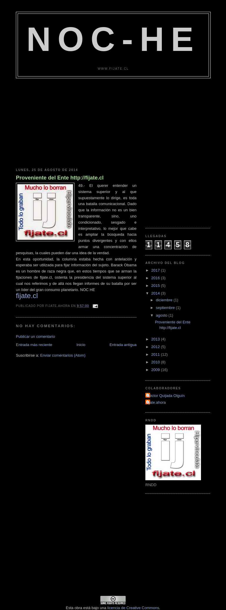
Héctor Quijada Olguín (166, 395)
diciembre (165, 300)
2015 (156, 285)
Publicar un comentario (35, 336)
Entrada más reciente (34, 345)
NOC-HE (113, 39)
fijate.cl (27, 296)
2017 (156, 270)
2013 (156, 339)
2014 (156, 293)
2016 (156, 278)
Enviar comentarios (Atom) (62, 355)
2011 (156, 354)
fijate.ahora (156, 402)
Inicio (81, 345)
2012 (156, 347)
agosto (162, 315)
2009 (156, 370)
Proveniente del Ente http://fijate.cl (60, 178)
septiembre (166, 307)
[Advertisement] (113, 122)
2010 (156, 362)
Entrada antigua (123, 345)
